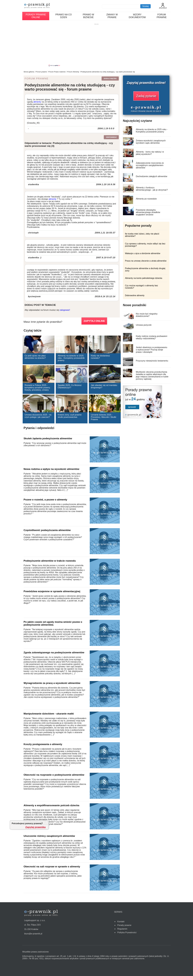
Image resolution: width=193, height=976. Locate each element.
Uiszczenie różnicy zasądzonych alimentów (49, 836)
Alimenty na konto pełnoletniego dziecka (143, 278)
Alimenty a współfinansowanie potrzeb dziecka (51, 805)
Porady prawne (124, 925)
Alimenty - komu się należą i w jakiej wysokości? (150, 153)
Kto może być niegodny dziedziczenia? (146, 315)
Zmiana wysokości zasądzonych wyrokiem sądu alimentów (151, 141)
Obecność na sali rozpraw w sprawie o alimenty (52, 866)
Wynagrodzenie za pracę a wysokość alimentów (52, 683)
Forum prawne (162, 16)
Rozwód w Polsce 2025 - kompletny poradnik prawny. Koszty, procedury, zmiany (37, 387)
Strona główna (29, 72)
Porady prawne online (36, 16)
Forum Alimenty (73, 72)
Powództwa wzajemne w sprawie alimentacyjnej (52, 591)
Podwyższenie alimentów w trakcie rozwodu (50, 560)
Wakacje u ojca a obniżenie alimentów (142, 253)
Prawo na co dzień (63, 16)
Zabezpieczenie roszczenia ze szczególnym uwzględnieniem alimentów (150, 165)
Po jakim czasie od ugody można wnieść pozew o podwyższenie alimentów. (53, 623)
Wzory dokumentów (137, 16)
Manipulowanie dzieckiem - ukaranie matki (49, 713)
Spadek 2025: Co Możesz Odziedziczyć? (70, 386)
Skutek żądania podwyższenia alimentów (48, 438)
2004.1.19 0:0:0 (106, 128)
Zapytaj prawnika (35, 827)
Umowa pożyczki (143, 325)
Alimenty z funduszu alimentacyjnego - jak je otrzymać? (152, 188)
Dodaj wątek (110, 79)
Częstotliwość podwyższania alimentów (47, 530)
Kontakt (120, 921)
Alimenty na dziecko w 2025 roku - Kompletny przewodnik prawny (71, 358)
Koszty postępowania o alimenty (43, 744)
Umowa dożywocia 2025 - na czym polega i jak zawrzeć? (38, 416)
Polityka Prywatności (126, 932)
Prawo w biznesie (88, 16)
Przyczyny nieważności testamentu (152, 361)
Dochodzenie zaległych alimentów (151, 176)
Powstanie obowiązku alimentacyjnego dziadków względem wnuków (148, 212)
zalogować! (65, 310)
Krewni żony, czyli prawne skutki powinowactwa (70, 416)
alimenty (37, 102)
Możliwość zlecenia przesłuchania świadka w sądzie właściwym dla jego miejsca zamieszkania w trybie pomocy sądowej (152, 375)
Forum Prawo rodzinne (57, 72)
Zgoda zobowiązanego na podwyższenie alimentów (54, 652)
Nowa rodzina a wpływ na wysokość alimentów (51, 469)
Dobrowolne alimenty (134, 295)
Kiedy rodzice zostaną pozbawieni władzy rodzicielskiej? (151, 337)
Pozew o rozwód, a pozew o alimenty (45, 499)
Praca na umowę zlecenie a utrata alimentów (145, 261)
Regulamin (122, 929)
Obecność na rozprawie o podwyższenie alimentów (54, 774)
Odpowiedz (111, 137)
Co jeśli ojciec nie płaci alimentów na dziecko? (35, 357)
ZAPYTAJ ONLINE (94, 321)
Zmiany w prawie (112, 16)
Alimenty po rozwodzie (146, 199)
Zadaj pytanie (146, 96)
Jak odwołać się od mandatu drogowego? (104, 386)
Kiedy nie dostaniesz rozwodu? (100, 357)
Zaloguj (163, 6)
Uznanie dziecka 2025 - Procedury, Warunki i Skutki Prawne (103, 417)
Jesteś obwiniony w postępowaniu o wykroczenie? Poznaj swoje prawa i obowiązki (151, 349)
